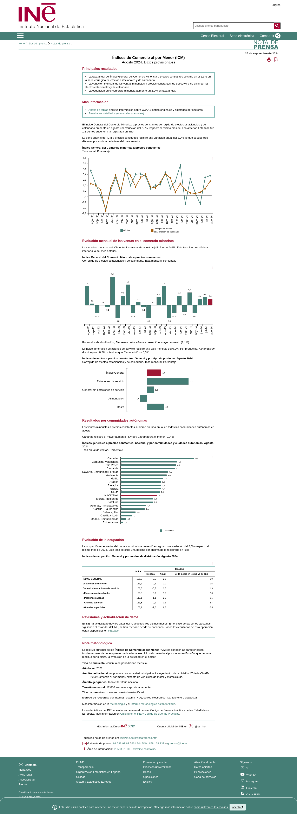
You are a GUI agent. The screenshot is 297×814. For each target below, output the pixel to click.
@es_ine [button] (197, 726)
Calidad (80, 776)
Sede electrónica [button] (242, 36)
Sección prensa (38, 43)
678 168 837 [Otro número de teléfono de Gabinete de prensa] (156, 743)
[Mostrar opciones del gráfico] (212, 158)
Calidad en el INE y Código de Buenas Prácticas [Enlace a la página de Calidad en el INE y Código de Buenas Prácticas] (149, 713)
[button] (269, 36)
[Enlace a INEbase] (113, 630)
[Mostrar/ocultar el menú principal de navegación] (20, 36)
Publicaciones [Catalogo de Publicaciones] (202, 771)
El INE (80, 762)
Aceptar (237, 807)
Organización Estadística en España (98, 771)
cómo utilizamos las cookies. (211, 807)
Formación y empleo (155, 762)
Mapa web (25, 769)
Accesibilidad (27, 779)
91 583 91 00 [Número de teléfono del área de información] (121, 749)
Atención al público (205, 762)
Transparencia (85, 767)
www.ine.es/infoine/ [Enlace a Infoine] (144, 749)
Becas (147, 771)
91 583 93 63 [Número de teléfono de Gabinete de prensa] (121, 743)
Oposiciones (150, 776)
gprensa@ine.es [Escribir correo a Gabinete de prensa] (177, 743)
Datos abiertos (203, 767)
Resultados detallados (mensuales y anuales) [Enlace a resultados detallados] (116, 113)
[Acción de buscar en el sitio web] (277, 26)
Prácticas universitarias (157, 767)
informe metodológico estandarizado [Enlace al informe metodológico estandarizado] (153, 704)
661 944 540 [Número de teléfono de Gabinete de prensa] (139, 743)
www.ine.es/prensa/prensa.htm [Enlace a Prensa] (138, 737)
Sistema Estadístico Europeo (93, 781)
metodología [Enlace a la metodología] (117, 704)
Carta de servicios (205, 776)
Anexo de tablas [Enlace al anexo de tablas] (98, 109)
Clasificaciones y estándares (36, 792)
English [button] (275, 4)
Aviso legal (25, 774)
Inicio (22, 43)
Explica (147, 781)
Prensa (23, 784)
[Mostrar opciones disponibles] (212, 564)
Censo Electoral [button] (212, 36)
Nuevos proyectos (30, 797)
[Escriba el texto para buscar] (233, 25)
